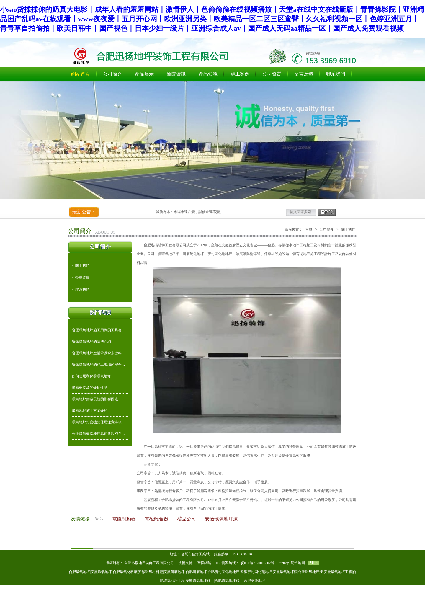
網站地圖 (298, 563)
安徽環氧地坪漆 (221, 518)
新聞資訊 (176, 73)
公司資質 (271, 73)
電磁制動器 (124, 518)
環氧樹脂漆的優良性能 (89, 388)
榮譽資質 (82, 277)
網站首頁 (80, 73)
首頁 (308, 229)
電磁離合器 (157, 518)
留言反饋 (303, 73)
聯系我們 (335, 73)
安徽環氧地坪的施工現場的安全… (98, 365)
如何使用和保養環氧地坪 (91, 376)
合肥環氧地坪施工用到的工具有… (98, 330)
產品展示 (144, 73)
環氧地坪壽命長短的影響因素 (95, 399)
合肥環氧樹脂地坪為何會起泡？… (98, 434)
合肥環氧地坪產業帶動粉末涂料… (98, 353)
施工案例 (240, 73)
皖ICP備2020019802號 (258, 563)
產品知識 (208, 73)
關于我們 (82, 265)
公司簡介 (112, 73)
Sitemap (283, 563)
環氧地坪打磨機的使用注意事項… (98, 422)
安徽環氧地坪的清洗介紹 (91, 341)
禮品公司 (187, 518)
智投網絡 (204, 563)
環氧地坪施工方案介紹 (89, 411)
